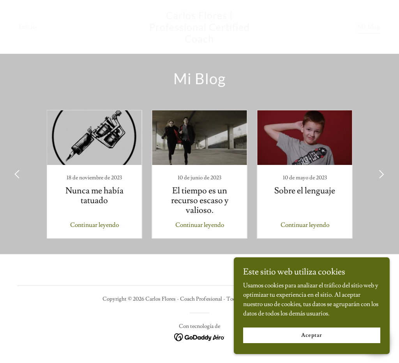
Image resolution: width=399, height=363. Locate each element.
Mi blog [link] (368, 27)
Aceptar (311, 334)
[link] (199, 40)
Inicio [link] (28, 27)
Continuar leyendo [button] (94, 225)
